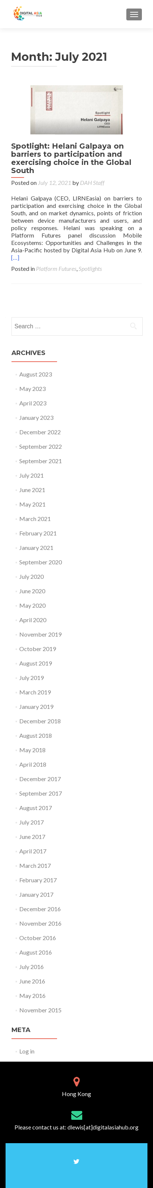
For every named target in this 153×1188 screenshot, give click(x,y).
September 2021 (40, 460)
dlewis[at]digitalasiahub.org (103, 1127)
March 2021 (35, 518)
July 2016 (31, 966)
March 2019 (35, 692)
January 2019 (36, 706)
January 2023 (36, 417)
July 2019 (31, 677)
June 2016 (32, 981)
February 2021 (38, 533)
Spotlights (90, 268)
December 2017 (40, 778)
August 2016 (35, 952)
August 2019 (35, 663)
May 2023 (32, 388)
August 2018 (35, 735)
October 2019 (37, 648)
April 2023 (32, 402)
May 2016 (32, 995)
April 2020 (32, 619)
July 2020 (31, 576)
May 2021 (32, 504)
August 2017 (35, 807)
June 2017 (32, 836)
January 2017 (36, 894)
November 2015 (40, 1009)
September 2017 (40, 793)
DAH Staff (92, 182)
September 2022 (40, 446)
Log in (26, 1051)
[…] (15, 257)
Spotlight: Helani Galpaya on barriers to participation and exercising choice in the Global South (71, 158)
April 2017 (32, 851)
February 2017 (38, 879)
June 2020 (32, 590)
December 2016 (40, 908)
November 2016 (40, 923)
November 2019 (40, 634)
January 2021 (36, 547)
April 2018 (32, 764)
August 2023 (35, 374)
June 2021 (32, 489)
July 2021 (31, 475)
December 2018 (40, 720)
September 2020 (40, 561)
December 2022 (40, 431)
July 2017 (31, 822)
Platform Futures (56, 268)
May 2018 (32, 749)
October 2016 (37, 937)
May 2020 (32, 605)
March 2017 (35, 865)
